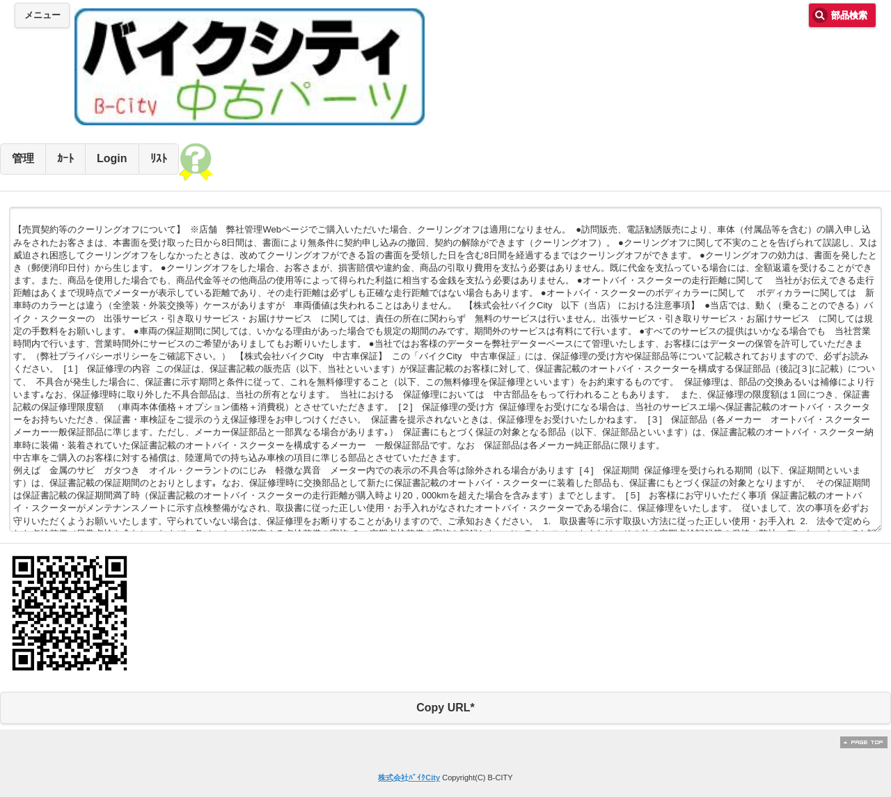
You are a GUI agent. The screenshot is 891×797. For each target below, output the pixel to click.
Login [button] (112, 158)
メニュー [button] (42, 15)
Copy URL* (445, 707)
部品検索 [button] (849, 15)
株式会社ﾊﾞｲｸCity (409, 777)
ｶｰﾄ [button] (65, 158)
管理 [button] (23, 158)
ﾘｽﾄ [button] (158, 158)
